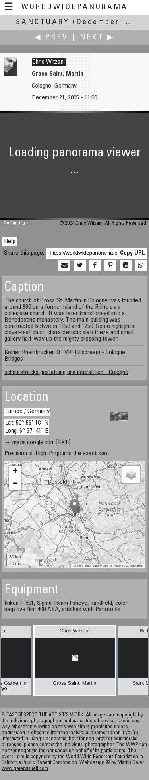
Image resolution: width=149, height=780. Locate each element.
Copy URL (132, 253)
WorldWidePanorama (74, 7)
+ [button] (15, 472)
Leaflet (78, 565)
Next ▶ (97, 37)
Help (9, 241)
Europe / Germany (27, 411)
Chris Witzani (49, 62)
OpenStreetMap (114, 565)
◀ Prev (51, 37)
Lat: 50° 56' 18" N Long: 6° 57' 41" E (26, 427)
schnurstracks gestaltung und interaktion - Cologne (66, 372)
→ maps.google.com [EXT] (37, 442)
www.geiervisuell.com (25, 769)
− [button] (15, 484)
